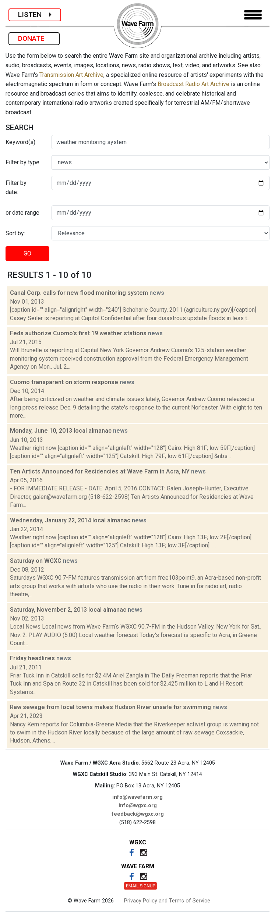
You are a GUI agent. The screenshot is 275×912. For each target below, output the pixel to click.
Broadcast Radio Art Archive (193, 84)
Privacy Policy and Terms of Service (167, 901)
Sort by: (15, 233)
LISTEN (35, 14)
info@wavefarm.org (137, 797)
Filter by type (22, 162)
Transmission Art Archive (71, 74)
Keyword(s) (20, 142)
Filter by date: (16, 187)
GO (27, 253)
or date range (22, 212)
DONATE (34, 38)
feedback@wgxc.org (138, 814)
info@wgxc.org (138, 805)
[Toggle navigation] (253, 14)
